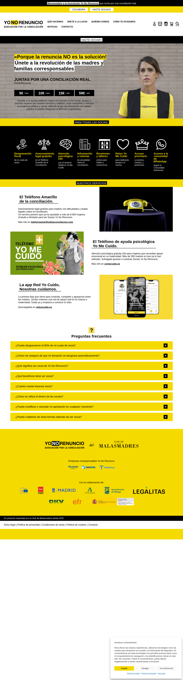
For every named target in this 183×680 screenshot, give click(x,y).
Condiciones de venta (53, 524)
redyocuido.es (44, 307)
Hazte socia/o (102, 9)
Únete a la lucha (77, 22)
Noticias (52, 27)
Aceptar (124, 668)
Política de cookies (133, 673)
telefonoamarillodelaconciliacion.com (52, 222)
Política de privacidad (148, 673)
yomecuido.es (112, 264)
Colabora (78, 9)
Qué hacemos (55, 22)
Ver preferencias (166, 668)
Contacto (67, 27)
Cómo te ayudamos (124, 22)
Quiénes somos (100, 22)
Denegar (145, 668)
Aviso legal (161, 673)
